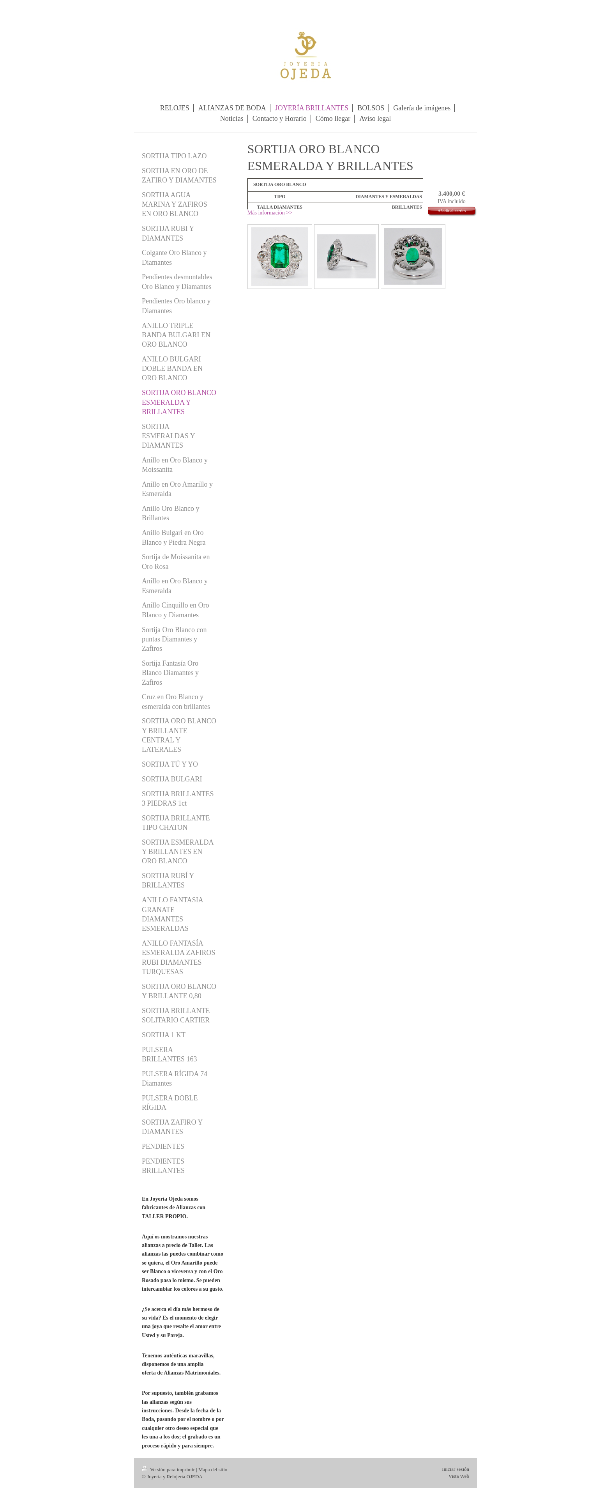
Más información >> (269, 213)
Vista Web (459, 1476)
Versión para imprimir (169, 1469)
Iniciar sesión (455, 1469)
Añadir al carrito (452, 210)
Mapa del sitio (212, 1469)
